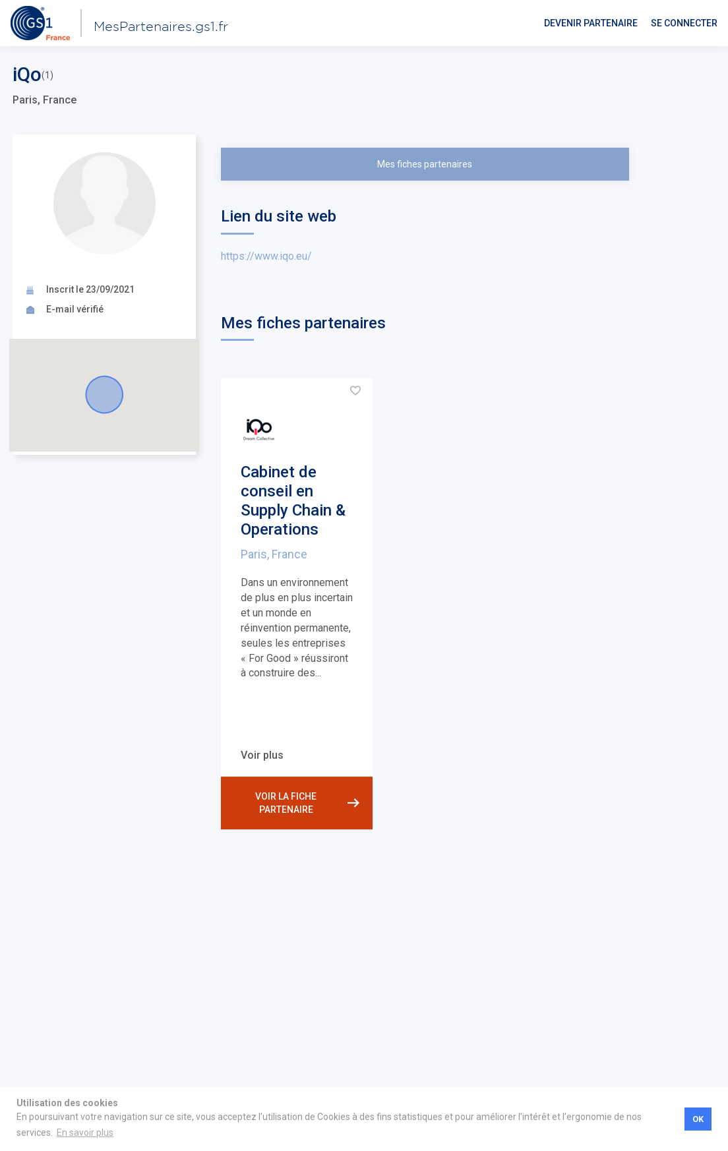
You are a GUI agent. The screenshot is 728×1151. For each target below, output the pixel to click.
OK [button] (698, 1119)
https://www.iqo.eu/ (266, 256)
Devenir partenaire (591, 23)
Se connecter (684, 23)
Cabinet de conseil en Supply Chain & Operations (293, 500)
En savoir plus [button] (85, 1132)
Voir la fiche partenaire (307, 803)
